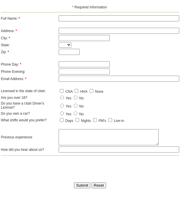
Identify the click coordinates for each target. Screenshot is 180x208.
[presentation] (80, 167)
